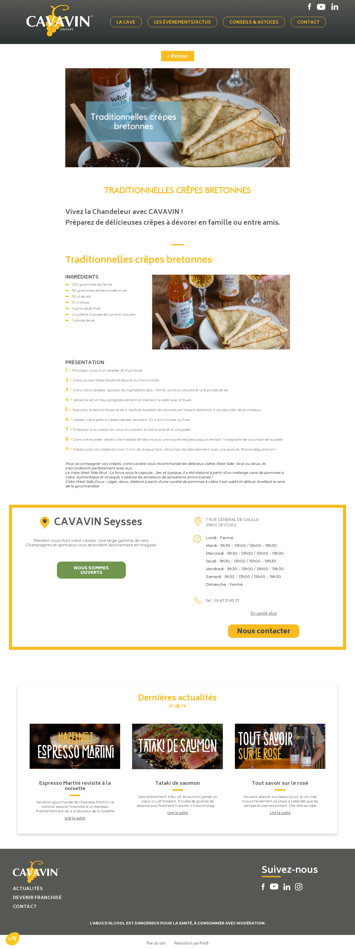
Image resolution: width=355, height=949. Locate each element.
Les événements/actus (184, 21)
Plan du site (155, 941)
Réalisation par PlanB (191, 941)
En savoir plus (263, 612)
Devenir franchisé (37, 896)
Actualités (28, 887)
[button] (12, 939)
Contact (310, 21)
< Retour (177, 54)
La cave (128, 21)
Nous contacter (263, 629)
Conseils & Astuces (256, 21)
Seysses (71, 29)
